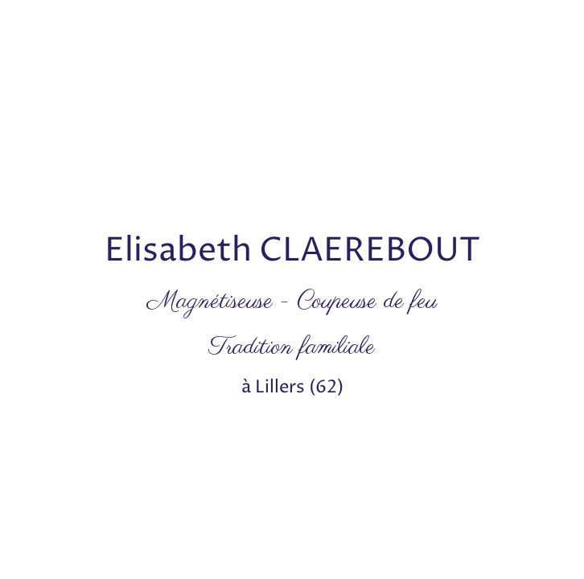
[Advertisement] (292, 112)
